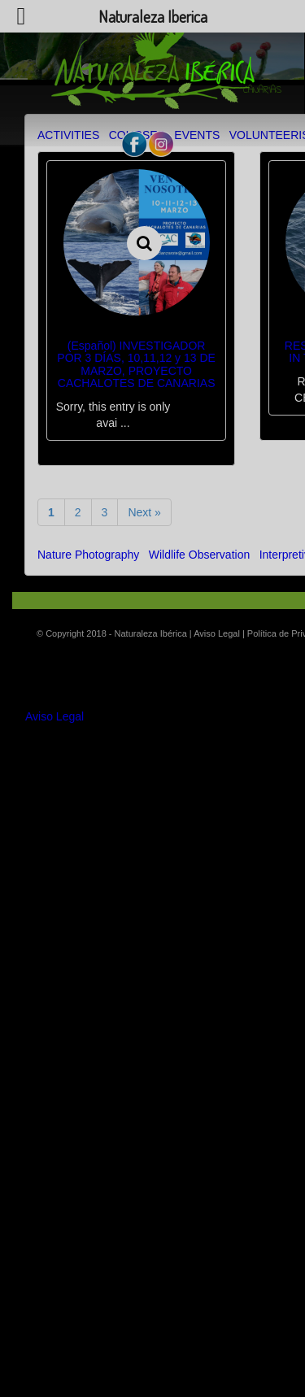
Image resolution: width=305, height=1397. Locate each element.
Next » (144, 512)
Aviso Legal (54, 716)
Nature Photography (88, 554)
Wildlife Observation (200, 554)
